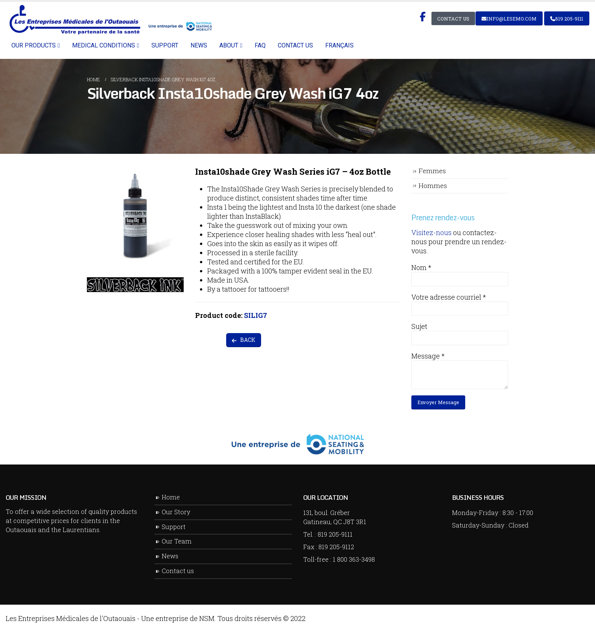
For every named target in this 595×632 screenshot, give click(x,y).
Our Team (177, 541)
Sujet (419, 326)
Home (171, 497)
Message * (428, 355)
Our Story (176, 512)
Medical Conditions (103, 45)
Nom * (421, 267)
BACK (243, 339)
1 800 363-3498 (354, 559)
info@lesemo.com (509, 19)
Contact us (295, 45)
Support (164, 45)
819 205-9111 (566, 19)
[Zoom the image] (135, 171)
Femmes (432, 170)
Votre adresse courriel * (448, 297)
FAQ (260, 45)
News (198, 45)
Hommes (433, 185)
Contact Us (453, 19)
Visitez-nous (431, 232)
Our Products (33, 45)
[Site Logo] (109, 19)
